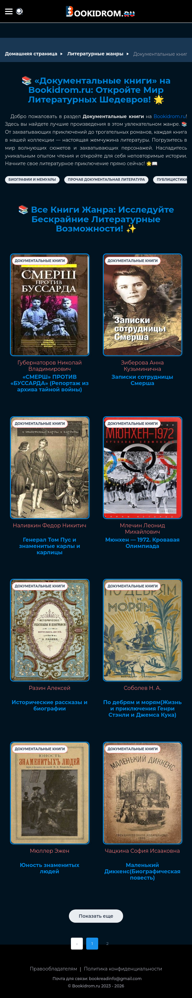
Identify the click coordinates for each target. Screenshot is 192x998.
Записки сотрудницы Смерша (142, 380)
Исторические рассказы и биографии (50, 705)
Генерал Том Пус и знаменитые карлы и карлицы (49, 546)
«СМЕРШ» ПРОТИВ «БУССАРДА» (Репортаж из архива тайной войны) (49, 383)
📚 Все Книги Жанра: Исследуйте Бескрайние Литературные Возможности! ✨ (96, 219)
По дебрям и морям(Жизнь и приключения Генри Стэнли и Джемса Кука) (142, 708)
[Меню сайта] (9, 11)
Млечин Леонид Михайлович (142, 528)
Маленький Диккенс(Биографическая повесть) (142, 871)
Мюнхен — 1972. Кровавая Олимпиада (142, 543)
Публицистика (172, 179)
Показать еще (96, 916)
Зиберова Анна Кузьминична (142, 366)
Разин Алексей (50, 688)
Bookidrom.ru (170, 116)
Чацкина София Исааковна (142, 851)
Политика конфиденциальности (123, 969)
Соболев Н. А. (142, 688)
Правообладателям (53, 969)
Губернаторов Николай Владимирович (49, 366)
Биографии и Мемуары (32, 179)
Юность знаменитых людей (50, 868)
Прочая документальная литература (106, 179)
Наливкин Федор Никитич (49, 525)
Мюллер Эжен (49, 851)
